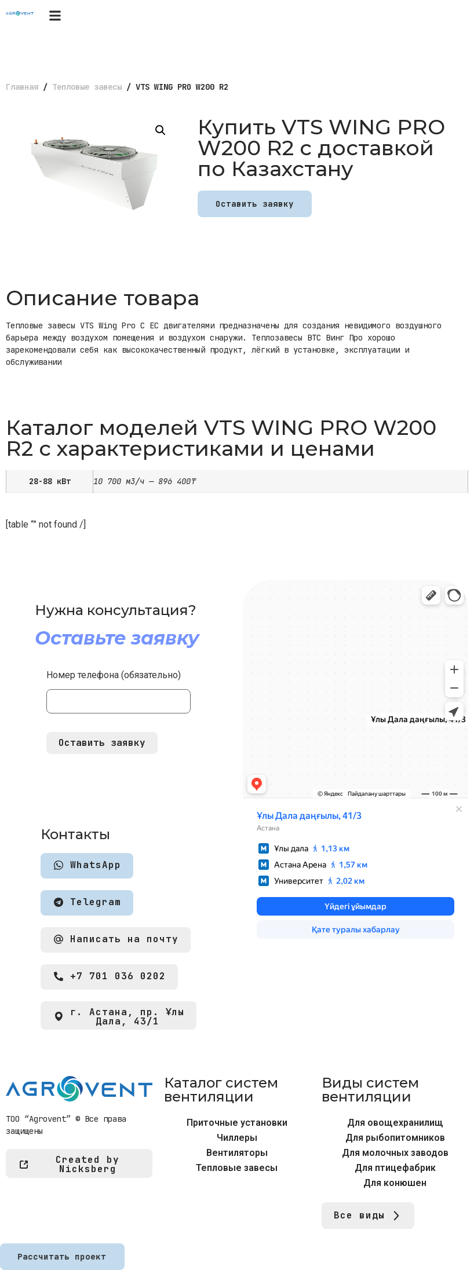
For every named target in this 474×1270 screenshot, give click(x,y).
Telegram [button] (87, 902)
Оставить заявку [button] (255, 204)
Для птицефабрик (395, 1167)
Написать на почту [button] (115, 940)
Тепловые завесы (87, 87)
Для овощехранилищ (395, 1122)
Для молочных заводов (395, 1152)
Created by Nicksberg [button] (68, 1164)
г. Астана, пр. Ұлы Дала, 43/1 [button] (118, 1017)
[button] (54, 15)
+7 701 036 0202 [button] (109, 977)
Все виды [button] (368, 1216)
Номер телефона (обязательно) (118, 689)
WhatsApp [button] (87, 865)
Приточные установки (237, 1122)
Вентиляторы (237, 1152)
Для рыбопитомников (395, 1137)
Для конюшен (394, 1182)
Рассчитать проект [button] (61, 1256)
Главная (22, 87)
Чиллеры (237, 1137)
